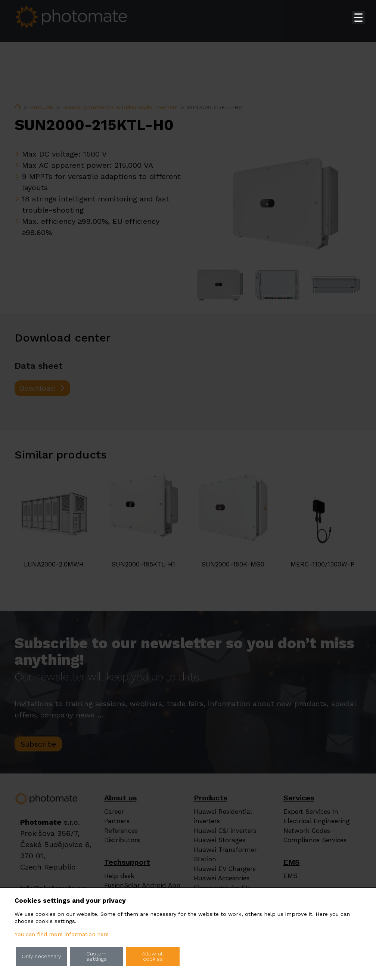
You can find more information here (62, 934)
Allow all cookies (153, 956)
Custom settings (96, 956)
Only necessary (41, 956)
